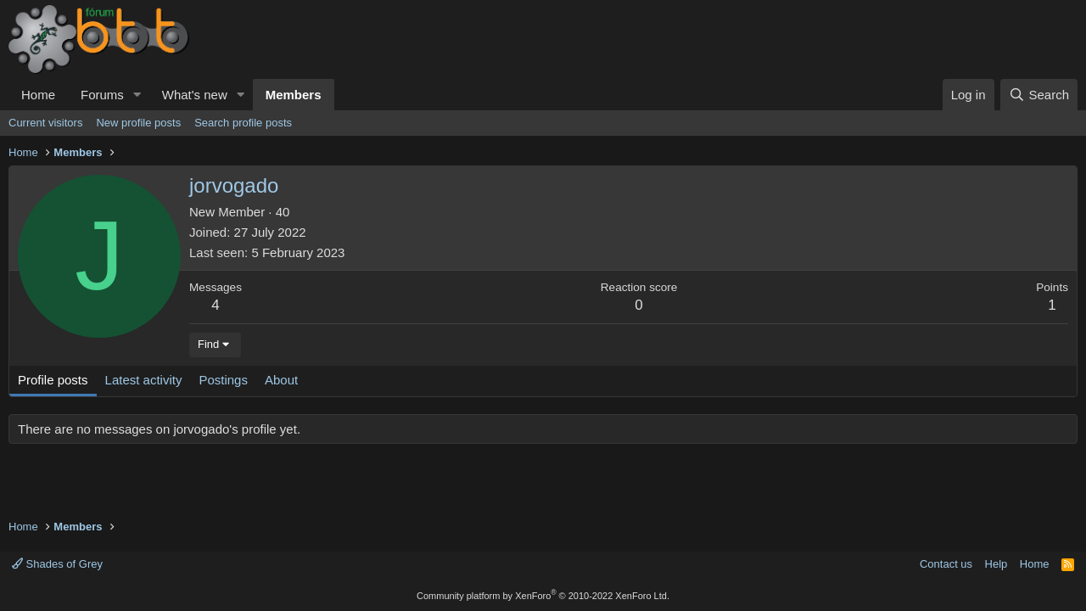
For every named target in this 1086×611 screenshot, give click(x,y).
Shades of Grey (57, 564)
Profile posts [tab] (53, 380)
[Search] (1039, 94)
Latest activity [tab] (143, 380)
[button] (137, 94)
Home (38, 94)
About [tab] (281, 380)
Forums (102, 94)
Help (996, 564)
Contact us (946, 564)
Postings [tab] (223, 380)
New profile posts (138, 122)
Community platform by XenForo (543, 596)
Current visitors (45, 122)
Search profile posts (243, 122)
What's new (194, 94)
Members (294, 94)
